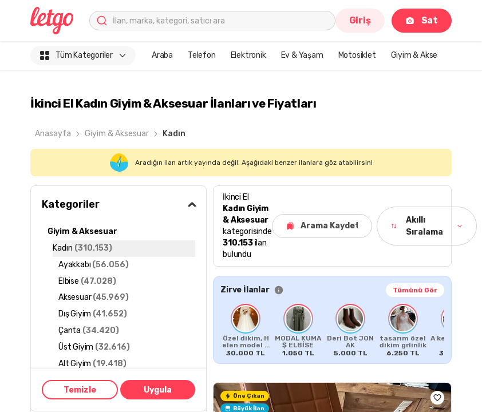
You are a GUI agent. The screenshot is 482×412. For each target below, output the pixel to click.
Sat (421, 20)
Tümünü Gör (415, 290)
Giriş (360, 20)
